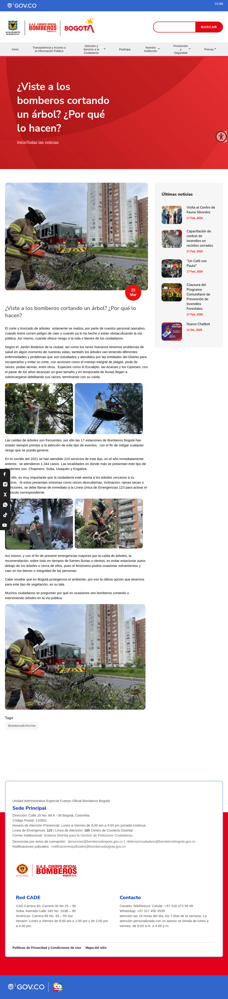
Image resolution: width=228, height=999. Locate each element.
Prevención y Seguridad (182, 49)
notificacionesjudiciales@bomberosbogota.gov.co (88, 846)
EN (217, 3)
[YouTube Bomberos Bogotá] (5, 525)
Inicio (15, 49)
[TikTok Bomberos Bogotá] (5, 515)
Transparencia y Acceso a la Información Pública (49, 49)
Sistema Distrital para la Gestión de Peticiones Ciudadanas (88, 835)
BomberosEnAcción (22, 725)
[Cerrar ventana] (221, 136)
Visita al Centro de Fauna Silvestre (201, 209)
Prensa (210, 49)
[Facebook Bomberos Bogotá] (5, 474)
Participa (125, 49)
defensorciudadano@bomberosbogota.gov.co (161, 841)
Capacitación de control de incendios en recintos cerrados (200, 238)
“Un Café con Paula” (197, 263)
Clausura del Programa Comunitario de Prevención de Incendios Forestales (198, 297)
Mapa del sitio (96, 948)
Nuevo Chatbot (198, 324)
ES (221, 3)
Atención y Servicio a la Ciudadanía (94, 49)
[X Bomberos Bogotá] (5, 494)
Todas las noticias (43, 142)
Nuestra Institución (152, 49)
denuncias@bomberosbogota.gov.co (95, 841)
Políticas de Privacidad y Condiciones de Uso (46, 948)
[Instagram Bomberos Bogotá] (5, 484)
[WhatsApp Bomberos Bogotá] (5, 505)
